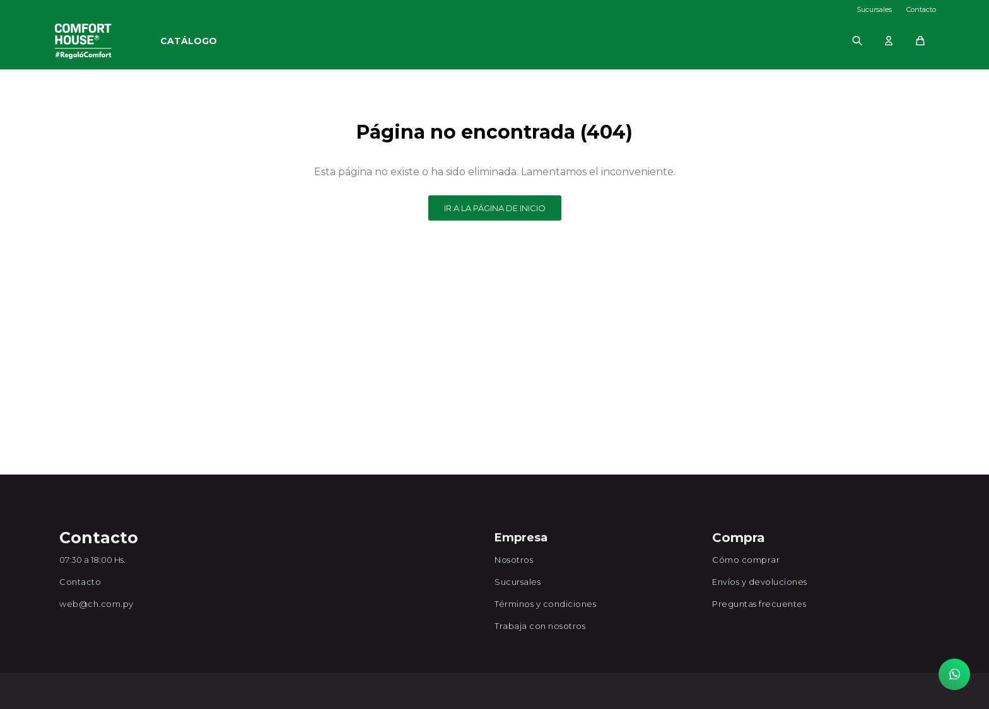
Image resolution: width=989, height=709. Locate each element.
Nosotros (513, 560)
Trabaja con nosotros (539, 626)
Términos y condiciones (545, 604)
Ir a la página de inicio (495, 208)
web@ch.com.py (96, 604)
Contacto (921, 9)
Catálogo (188, 41)
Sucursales (874, 9)
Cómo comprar (746, 560)
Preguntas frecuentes (759, 604)
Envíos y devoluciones (759, 582)
